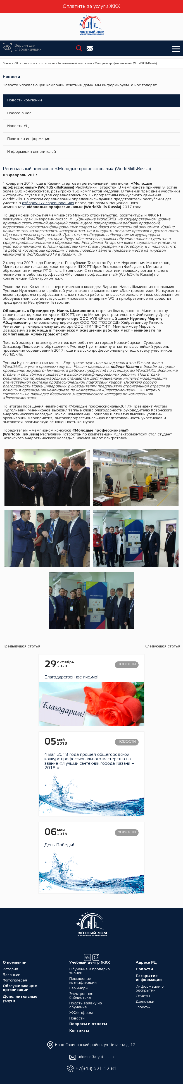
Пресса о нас (19, 113)
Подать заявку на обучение (85, 1005)
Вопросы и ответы (88, 1024)
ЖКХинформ (81, 1013)
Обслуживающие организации (20, 988)
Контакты (79, 1031)
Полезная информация (28, 139)
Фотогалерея (15, 980)
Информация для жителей (31, 152)
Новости (21, 63)
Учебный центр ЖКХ (89, 962)
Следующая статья (162, 646)
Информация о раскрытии (150, 988)
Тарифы (143, 1007)
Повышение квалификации (83, 981)
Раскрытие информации (149, 978)
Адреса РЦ (146, 962)
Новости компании (42, 63)
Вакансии (11, 975)
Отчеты (143, 996)
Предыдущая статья (21, 646)
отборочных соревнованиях (48, 203)
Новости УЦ (18, 126)
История (10, 969)
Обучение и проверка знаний (89, 971)
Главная (8, 63)
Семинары (78, 988)
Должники (145, 1002)
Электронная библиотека (81, 996)
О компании (15, 962)
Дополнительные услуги (20, 998)
